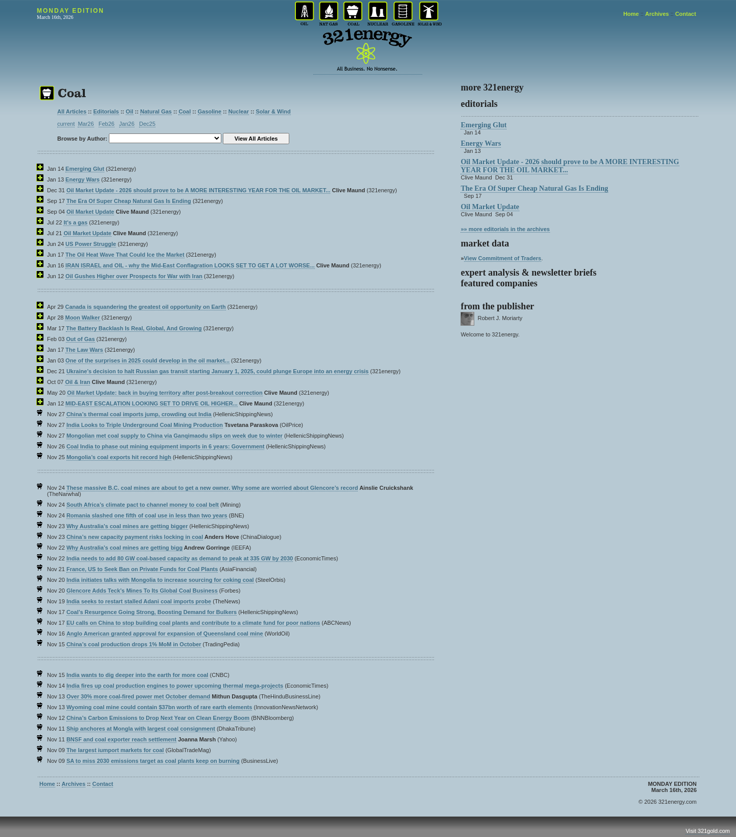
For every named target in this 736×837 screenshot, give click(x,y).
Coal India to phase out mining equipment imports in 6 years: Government (165, 446)
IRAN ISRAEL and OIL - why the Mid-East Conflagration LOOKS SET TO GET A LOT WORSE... (190, 265)
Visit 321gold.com (707, 831)
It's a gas (75, 222)
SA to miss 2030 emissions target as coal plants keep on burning (153, 761)
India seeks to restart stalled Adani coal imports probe (138, 601)
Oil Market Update (90, 212)
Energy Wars (82, 179)
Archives (657, 14)
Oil (129, 111)
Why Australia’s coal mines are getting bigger (127, 526)
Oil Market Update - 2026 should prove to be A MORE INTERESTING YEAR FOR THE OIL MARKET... (198, 190)
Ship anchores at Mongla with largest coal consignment (140, 729)
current (66, 124)
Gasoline (209, 111)
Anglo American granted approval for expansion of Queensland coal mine (164, 633)
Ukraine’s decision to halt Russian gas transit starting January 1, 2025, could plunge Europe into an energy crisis (217, 371)
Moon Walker (82, 317)
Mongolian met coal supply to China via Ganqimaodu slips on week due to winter (174, 436)
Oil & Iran (77, 382)
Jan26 (126, 124)
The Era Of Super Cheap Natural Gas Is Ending (128, 201)
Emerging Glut (84, 169)
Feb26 (106, 124)
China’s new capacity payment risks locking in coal (134, 537)
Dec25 (147, 124)
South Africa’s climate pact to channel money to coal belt (142, 505)
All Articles (71, 111)
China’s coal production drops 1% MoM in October (133, 644)
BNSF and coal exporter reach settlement (121, 739)
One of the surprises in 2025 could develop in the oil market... (147, 360)
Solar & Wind (273, 111)
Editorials (106, 111)
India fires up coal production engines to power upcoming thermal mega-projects (174, 686)
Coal (184, 111)
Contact (685, 14)
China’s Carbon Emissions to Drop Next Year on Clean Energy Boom (157, 718)
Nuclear (238, 111)
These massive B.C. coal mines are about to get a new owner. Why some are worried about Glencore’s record (212, 488)
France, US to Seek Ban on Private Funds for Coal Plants (142, 569)
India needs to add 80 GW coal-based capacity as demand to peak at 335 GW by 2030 (179, 558)
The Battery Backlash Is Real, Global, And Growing (134, 328)
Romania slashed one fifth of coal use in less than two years (146, 515)
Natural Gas (156, 111)
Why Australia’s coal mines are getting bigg (124, 548)
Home (631, 14)
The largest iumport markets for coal (115, 750)
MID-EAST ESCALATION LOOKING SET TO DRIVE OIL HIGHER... (151, 403)
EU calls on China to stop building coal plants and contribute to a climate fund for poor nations (193, 623)
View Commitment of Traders (502, 258)
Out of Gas (80, 339)
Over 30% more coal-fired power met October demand (138, 696)
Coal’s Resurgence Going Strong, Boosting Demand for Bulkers (151, 612)
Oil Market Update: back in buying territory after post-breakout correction (165, 393)
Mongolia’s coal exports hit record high (118, 457)
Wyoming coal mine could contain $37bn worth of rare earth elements (159, 707)
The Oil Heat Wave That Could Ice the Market (124, 255)
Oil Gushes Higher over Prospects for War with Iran (133, 276)
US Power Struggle (90, 244)
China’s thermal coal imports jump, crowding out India (139, 414)
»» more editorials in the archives (505, 229)
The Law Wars (84, 350)
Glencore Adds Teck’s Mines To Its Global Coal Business (142, 590)
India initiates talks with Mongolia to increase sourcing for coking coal (160, 580)
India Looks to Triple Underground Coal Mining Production (144, 425)
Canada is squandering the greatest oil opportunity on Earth (145, 307)
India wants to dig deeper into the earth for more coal (137, 675)
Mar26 (86, 124)
